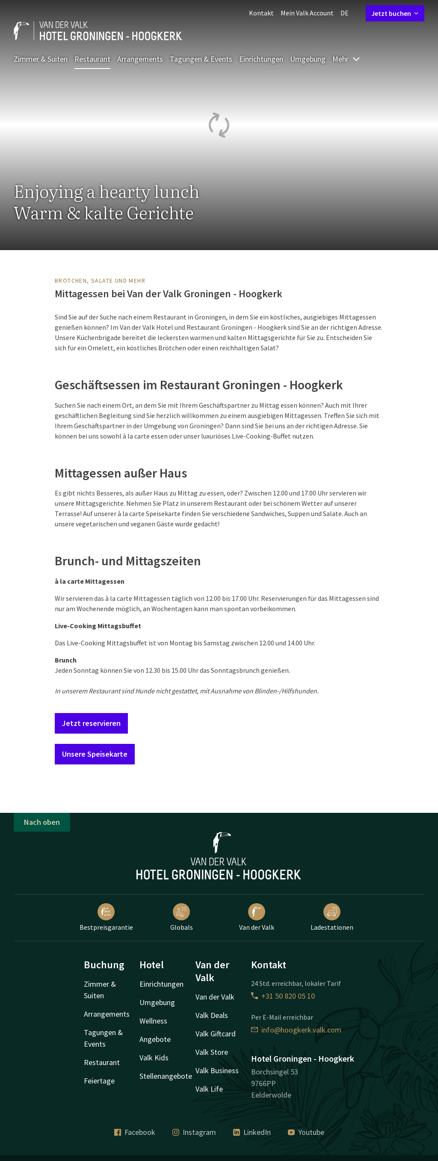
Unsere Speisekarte (94, 754)
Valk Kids (154, 1058)
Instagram (194, 1132)
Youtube (306, 1132)
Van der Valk (256, 917)
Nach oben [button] (42, 822)
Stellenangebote (165, 1076)
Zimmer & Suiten (41, 59)
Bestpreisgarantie (106, 917)
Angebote (155, 1039)
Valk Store (211, 1052)
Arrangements (140, 59)
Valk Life (209, 1089)
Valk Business (217, 1070)
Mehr (346, 59)
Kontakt (261, 13)
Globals (181, 917)
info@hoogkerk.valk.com (296, 1030)
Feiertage (99, 1081)
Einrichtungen (261, 59)
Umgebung (308, 59)
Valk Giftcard (215, 1034)
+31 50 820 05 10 (283, 996)
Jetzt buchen (395, 13)
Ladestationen (332, 917)
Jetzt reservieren (91, 723)
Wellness (153, 1021)
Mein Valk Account (307, 13)
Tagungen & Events (201, 59)
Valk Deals (211, 1015)
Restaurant (92, 59)
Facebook (134, 1132)
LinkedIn (252, 1132)
